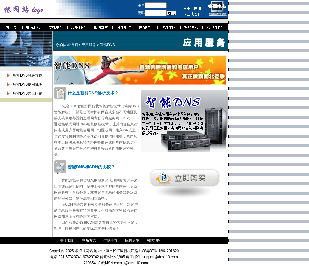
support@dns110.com (159, 257)
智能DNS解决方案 (27, 75)
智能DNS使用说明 (27, 84)
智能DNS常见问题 (27, 93)
